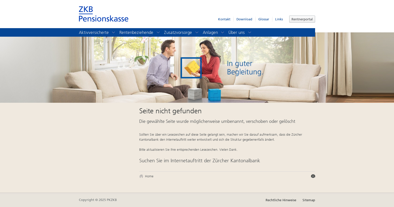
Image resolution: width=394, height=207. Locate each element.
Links (279, 19)
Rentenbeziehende (139, 32)
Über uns (240, 32)
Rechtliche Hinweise (281, 200)
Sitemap (309, 200)
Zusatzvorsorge (181, 32)
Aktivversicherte (97, 32)
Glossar (263, 19)
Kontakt (224, 19)
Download (244, 19)
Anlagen (214, 32)
